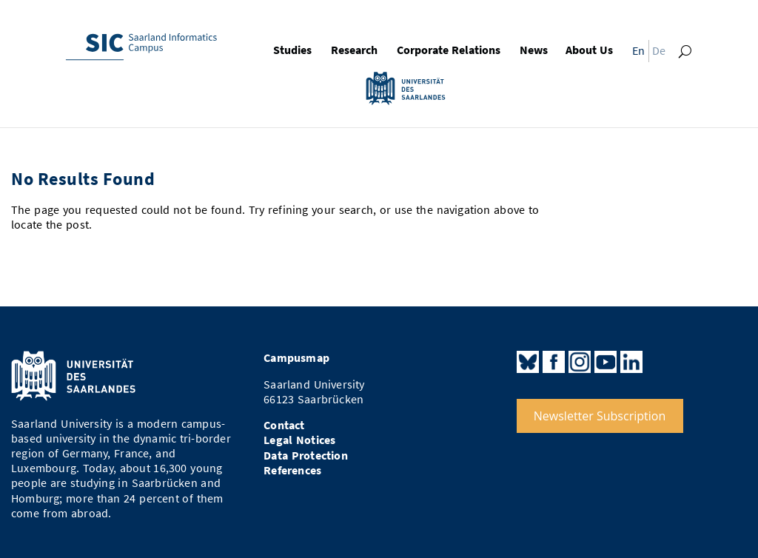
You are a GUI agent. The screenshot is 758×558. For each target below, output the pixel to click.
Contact (284, 425)
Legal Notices (299, 440)
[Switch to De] (661, 53)
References (292, 470)
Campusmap (296, 358)
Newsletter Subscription (599, 416)
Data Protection (306, 455)
